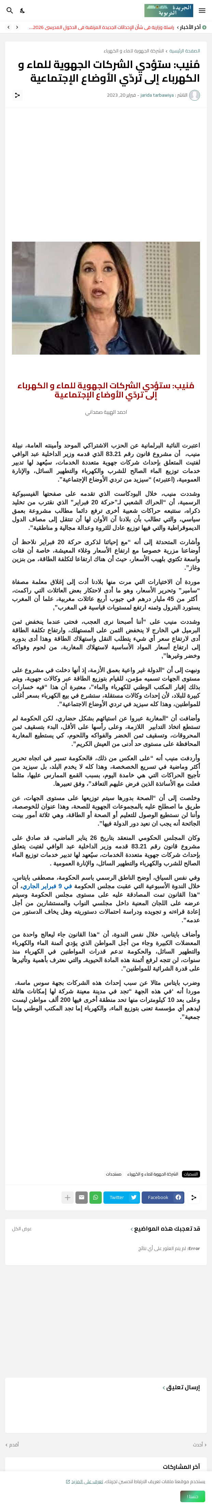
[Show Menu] (202, 10)
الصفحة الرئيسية (184, 51)
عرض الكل (22, 1228)
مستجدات (114, 1174)
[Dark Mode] (23, 10)
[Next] (8, 27)
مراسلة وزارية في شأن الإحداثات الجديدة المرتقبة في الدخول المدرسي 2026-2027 (99, 27)
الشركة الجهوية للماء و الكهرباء (133, 51)
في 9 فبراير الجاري (48, 886)
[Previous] (17, 27)
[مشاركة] (17, 95)
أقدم (14, 1445)
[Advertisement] (106, 162)
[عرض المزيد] (67, 1197)
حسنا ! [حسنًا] (192, 1496)
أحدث (198, 1445)
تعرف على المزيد (87, 1481)
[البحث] (9, 10)
